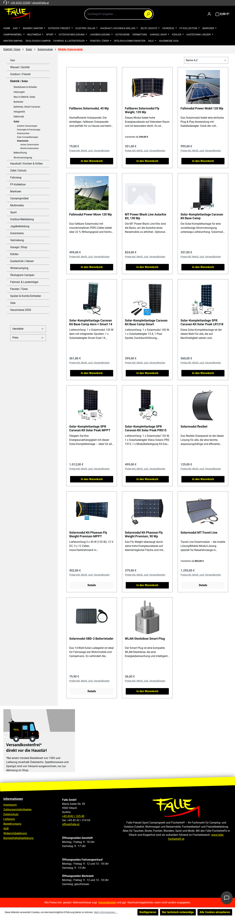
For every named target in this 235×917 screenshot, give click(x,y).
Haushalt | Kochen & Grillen (26, 163)
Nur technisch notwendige (178, 912)
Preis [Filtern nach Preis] (28, 337)
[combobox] (119, 14)
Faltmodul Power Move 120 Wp (90, 214)
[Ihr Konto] (209, 14)
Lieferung (9, 819)
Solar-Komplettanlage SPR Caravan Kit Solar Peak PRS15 (145, 428)
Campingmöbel (19, 198)
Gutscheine (17, 233)
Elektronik (19, 116)
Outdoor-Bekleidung (22, 219)
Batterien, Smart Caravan (27, 106)
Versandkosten (107, 902)
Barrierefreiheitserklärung (18, 838)
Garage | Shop (18, 247)
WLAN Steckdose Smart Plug (145, 638)
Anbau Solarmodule (29, 144)
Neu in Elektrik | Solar (24, 97)
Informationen (13, 799)
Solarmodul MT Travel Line (199, 532)
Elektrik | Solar (19, 81)
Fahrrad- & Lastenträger (24, 282)
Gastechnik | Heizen (22, 261)
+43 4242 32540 (20, 2)
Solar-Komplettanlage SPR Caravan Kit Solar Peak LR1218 (202, 322)
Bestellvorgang (12, 823)
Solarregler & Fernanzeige (28, 129)
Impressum (10, 804)
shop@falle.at (40, 2)
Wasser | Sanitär (20, 67)
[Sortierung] (206, 60)
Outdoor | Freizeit (20, 74)
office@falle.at (70, 824)
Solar (16, 121)
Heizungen (19, 92)
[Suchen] (148, 14)
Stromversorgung (23, 157)
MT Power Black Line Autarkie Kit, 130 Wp (145, 216)
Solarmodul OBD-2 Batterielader (91, 638)
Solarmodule (22, 141)
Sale (12, 303)
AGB (6, 828)
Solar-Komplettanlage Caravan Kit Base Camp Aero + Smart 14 (90, 322)
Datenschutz (10, 814)
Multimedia (17, 205)
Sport (13, 212)
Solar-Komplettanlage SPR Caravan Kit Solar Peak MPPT (89, 428)
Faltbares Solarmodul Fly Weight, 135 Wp (142, 110)
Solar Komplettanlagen (27, 137)
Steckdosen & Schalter (25, 87)
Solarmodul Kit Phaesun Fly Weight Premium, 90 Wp (144, 534)
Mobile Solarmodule (29, 148)
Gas (12, 60)
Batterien (18, 101)
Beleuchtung (20, 152)
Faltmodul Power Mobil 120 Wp (202, 108)
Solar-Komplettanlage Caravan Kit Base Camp (202, 216)
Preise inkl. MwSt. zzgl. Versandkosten (89, 150)
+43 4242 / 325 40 (73, 816)
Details (92, 585)
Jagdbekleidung (19, 226)
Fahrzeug (15, 177)
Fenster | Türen (19, 289)
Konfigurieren (147, 912)
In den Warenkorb (92, 161)
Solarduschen (23, 133)
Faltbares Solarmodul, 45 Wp (89, 108)
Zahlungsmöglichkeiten (17, 809)
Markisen (15, 191)
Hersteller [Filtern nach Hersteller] (28, 328)
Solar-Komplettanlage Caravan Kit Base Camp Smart (146, 322)
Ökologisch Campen (22, 275)
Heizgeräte (19, 111)
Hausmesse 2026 (20, 310)
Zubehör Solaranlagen (27, 126)
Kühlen (14, 254)
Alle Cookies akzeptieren (215, 912)
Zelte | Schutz (18, 170)
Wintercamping (19, 268)
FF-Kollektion (18, 184)
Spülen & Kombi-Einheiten (25, 296)
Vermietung (17, 240)
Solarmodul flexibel (194, 426)
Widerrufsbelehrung (15, 833)
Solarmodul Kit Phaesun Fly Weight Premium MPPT (88, 534)
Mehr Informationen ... (106, 912)
